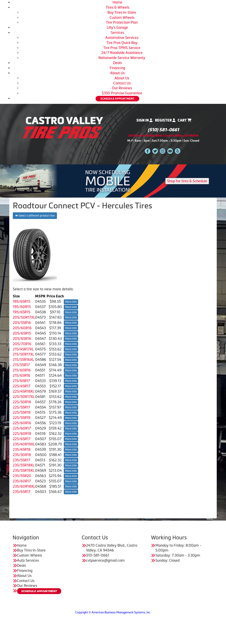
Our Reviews (122, 88)
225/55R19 (21, 418)
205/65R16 (22, 338)
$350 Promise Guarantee (122, 93)
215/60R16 (22, 370)
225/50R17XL (24, 397)
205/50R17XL (24, 317)
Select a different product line (35, 215)
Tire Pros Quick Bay (121, 43)
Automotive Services (121, 38)
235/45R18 (21, 449)
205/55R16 (22, 323)
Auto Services (28, 560)
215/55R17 (21, 365)
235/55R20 (22, 476)
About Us (117, 73)
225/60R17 (22, 428)
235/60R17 (22, 481)
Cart (184, 120)
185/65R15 (21, 301)
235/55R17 (21, 460)
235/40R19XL (24, 444)
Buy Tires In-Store (121, 12)
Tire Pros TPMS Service (121, 48)
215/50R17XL (23, 354)
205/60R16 (22, 328)
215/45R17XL (23, 349)
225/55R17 (21, 407)
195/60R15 (22, 307)
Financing (117, 68)
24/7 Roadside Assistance (122, 53)
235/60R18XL (24, 486)
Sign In (144, 120)
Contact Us (122, 83)
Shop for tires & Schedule (187, 181)
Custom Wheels (121, 17)
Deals (117, 63)
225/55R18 (21, 412)
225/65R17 (21, 439)
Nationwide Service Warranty (121, 58)
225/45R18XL (23, 391)
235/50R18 (22, 455)
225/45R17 (21, 386)
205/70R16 (22, 344)
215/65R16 (21, 375)
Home (117, 2)
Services (117, 32)
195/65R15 (21, 312)
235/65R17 (21, 492)
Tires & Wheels (117, 7)
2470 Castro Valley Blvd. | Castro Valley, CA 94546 (163, 135)
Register (165, 120)
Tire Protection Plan (122, 22)
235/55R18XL (23, 465)
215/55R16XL (23, 359)
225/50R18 (22, 402)
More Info (71, 301)
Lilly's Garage (117, 27)
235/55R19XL (23, 470)
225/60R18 (22, 433)
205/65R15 (22, 333)
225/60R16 (22, 423)
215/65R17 (21, 381)
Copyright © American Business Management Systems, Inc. (113, 612)
